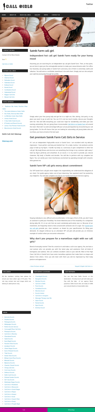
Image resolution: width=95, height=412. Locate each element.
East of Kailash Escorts (11, 351)
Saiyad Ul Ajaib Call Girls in (83, 266)
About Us (13, 15)
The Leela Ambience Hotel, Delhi (14, 111)
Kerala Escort (8, 87)
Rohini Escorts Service (11, 327)
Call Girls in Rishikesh (11, 384)
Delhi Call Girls (25, 15)
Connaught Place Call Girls (12, 329)
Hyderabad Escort (9, 92)
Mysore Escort (8, 75)
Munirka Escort (40, 291)
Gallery (37, 15)
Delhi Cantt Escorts (10, 375)
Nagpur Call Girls (9, 94)
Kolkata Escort (8, 85)
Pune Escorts (39, 286)
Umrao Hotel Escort (10, 118)
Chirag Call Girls (9, 368)
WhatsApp (71, 410)
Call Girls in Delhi (7, 64)
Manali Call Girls (9, 97)
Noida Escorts (39, 303)
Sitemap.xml (7, 141)
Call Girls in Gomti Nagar (12, 389)
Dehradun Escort (9, 80)
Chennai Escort (9, 78)
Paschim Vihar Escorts (11, 343)
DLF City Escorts (9, 380)
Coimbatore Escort (10, 90)
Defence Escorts (9, 372)
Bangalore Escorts (40, 279)
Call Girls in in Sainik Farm (77, 124)
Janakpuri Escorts (9, 346)
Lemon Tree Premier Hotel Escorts (14, 126)
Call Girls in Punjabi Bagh (12, 404)
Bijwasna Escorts (9, 363)
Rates (46, 15)
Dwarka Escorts (9, 319)
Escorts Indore (39, 293)
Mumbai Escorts (40, 281)
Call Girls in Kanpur (10, 394)
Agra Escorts (39, 305)
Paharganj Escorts (9, 322)
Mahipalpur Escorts (10, 324)
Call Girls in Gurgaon (41, 295)
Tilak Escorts (8, 353)
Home (4, 15)
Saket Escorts (8, 339)
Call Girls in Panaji (10, 401)
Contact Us (56, 15)
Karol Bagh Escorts (10, 341)
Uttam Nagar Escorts (10, 348)
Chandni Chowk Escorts (11, 365)
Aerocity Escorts (9, 317)
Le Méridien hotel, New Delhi (13, 116)
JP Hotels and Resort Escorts (13, 123)
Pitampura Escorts (9, 331)
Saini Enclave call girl (37, 266)
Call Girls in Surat (9, 396)
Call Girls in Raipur (10, 392)
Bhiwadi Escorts (9, 360)
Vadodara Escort (9, 82)
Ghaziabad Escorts (10, 336)
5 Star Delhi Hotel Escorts (12, 121)
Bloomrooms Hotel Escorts (12, 128)
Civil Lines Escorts (9, 370)
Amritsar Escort (40, 308)
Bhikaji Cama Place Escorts (12, 358)
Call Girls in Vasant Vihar (12, 399)
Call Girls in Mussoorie (11, 387)
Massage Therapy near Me (43, 298)
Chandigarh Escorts (41, 276)
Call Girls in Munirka (10, 334)
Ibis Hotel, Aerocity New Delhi (13, 114)
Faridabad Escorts (40, 288)
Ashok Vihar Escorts (10, 356)
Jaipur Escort (39, 300)
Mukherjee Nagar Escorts (12, 382)
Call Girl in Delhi (40, 283)
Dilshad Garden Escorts (11, 377)
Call (24, 410)
